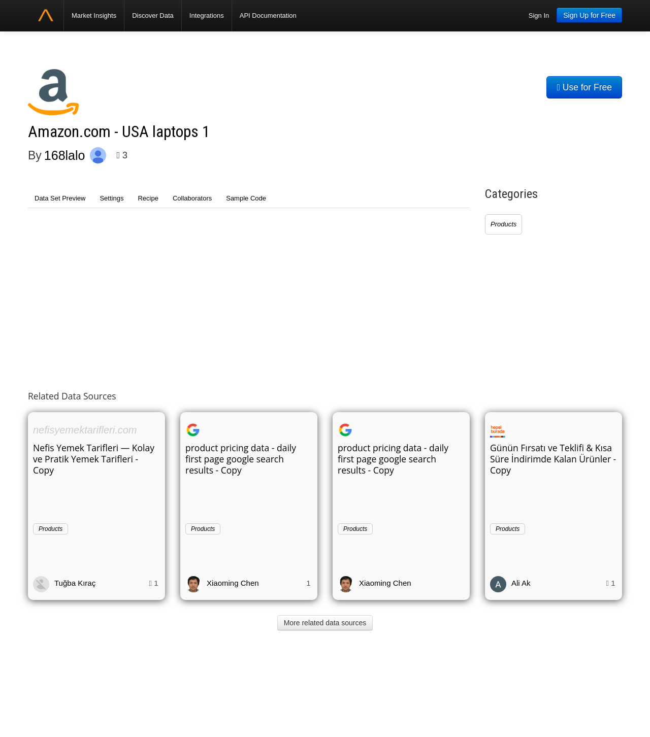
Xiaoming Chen (233, 583)
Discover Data (153, 15)
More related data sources (325, 623)
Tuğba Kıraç (74, 583)
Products (503, 224)
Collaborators (192, 198)
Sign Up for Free (589, 15)
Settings (111, 198)
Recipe (148, 198)
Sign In (539, 15)
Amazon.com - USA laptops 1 (119, 131)
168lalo (64, 155)
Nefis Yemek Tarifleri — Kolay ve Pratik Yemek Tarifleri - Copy (93, 459)
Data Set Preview (60, 198)
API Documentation (268, 15)
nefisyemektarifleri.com (85, 430)
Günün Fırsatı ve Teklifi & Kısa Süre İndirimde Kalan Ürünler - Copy (553, 459)
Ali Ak (521, 583)
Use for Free (584, 87)
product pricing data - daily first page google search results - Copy (240, 459)
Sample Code (246, 198)
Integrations (206, 15)
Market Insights (94, 15)
